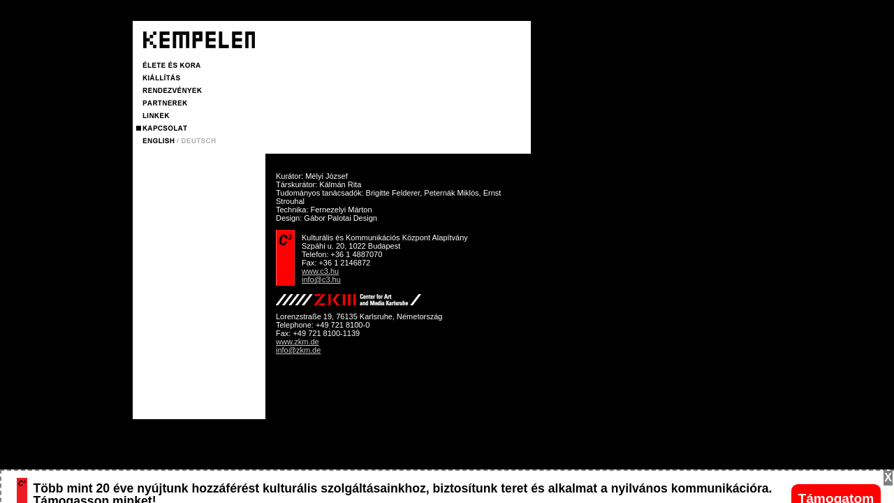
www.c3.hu (320, 271)
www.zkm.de (297, 341)
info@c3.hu (321, 279)
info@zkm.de (298, 350)
